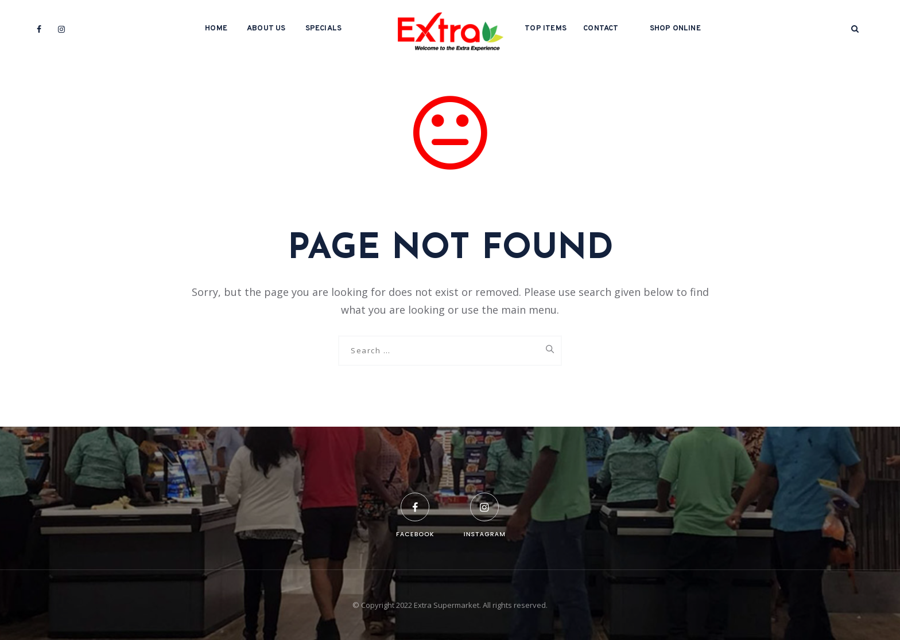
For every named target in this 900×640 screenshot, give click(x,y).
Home (216, 28)
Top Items (546, 28)
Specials (323, 28)
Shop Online (675, 28)
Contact (600, 28)
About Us (266, 28)
